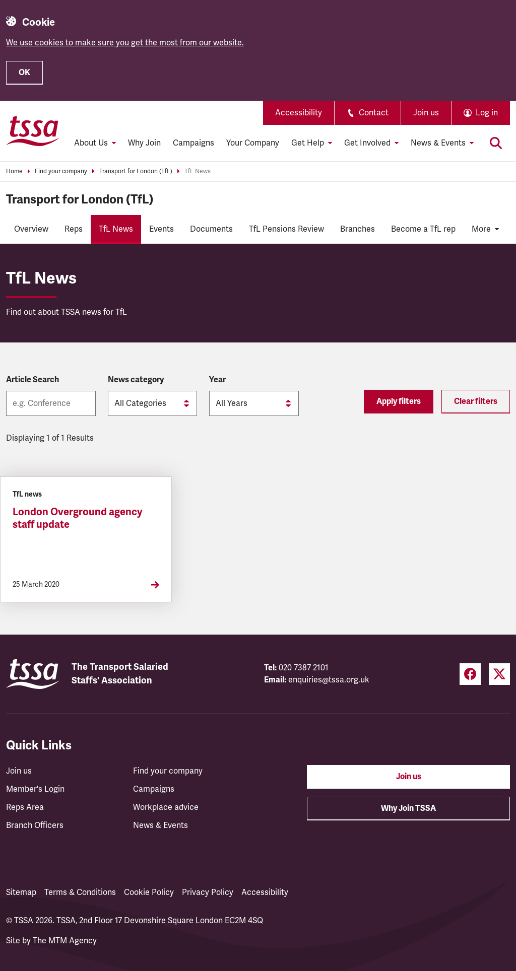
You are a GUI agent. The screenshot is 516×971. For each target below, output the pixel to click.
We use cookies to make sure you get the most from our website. (125, 43)
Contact (368, 113)
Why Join (144, 143)
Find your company (61, 171)
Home (14, 171)
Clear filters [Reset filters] (475, 401)
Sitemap (21, 892)
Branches (357, 229)
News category (136, 380)
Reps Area (25, 807)
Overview (31, 229)
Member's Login (35, 789)
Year (217, 380)
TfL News (197, 171)
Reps (73, 229)
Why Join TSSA (408, 808)
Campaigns (193, 143)
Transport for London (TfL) (135, 171)
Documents (211, 229)
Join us (426, 113)
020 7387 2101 (304, 668)
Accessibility (298, 113)
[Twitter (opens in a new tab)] (499, 674)
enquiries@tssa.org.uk (328, 680)
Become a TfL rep (423, 229)
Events (161, 229)
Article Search (32, 380)
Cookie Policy (149, 892)
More (485, 229)
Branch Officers (34, 825)
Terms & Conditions (80, 892)
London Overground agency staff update (78, 518)
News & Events (160, 825)
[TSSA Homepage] (32, 131)
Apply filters (398, 401)
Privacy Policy (207, 892)
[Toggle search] (496, 143)
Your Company (252, 143)
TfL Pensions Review (286, 229)
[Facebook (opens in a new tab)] (470, 674)
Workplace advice (166, 807)
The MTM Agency (65, 941)
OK (24, 72)
